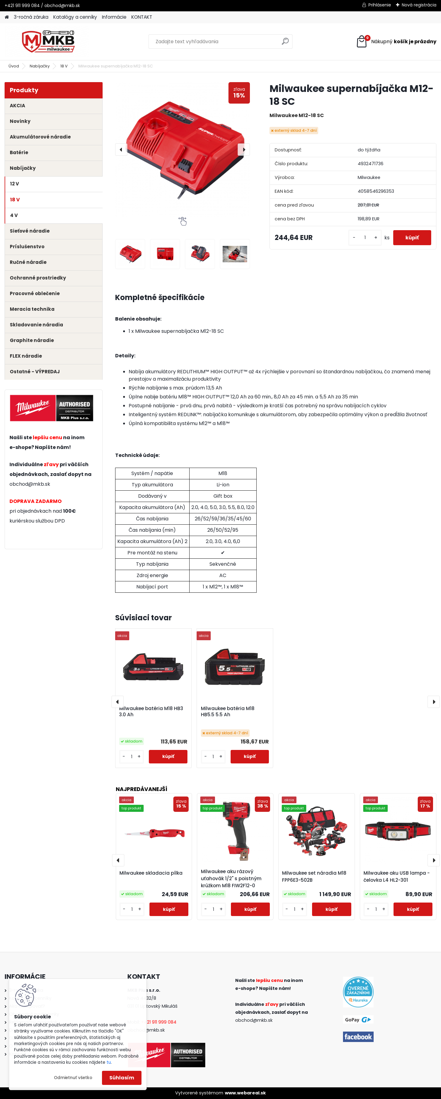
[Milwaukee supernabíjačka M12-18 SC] (182, 149)
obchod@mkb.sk (29, 484)
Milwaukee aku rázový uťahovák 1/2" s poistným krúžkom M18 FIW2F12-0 (231, 878)
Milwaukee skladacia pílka (151, 873)
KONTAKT (141, 17)
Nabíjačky (40, 66)
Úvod (14, 66)
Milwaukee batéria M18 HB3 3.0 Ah (151, 711)
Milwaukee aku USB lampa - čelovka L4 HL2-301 (397, 876)
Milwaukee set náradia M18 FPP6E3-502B (314, 876)
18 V (64, 66)
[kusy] (365, 237)
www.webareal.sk (245, 1093)
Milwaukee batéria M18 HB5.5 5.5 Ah (227, 711)
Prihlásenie (379, 5)
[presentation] (121, 149)
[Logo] (47, 41)
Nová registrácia (419, 5)
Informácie (114, 17)
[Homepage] (7, 17)
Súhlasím (121, 1077)
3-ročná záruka (31, 17)
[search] (285, 44)
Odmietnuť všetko (73, 1078)
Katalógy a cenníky (75, 17)
